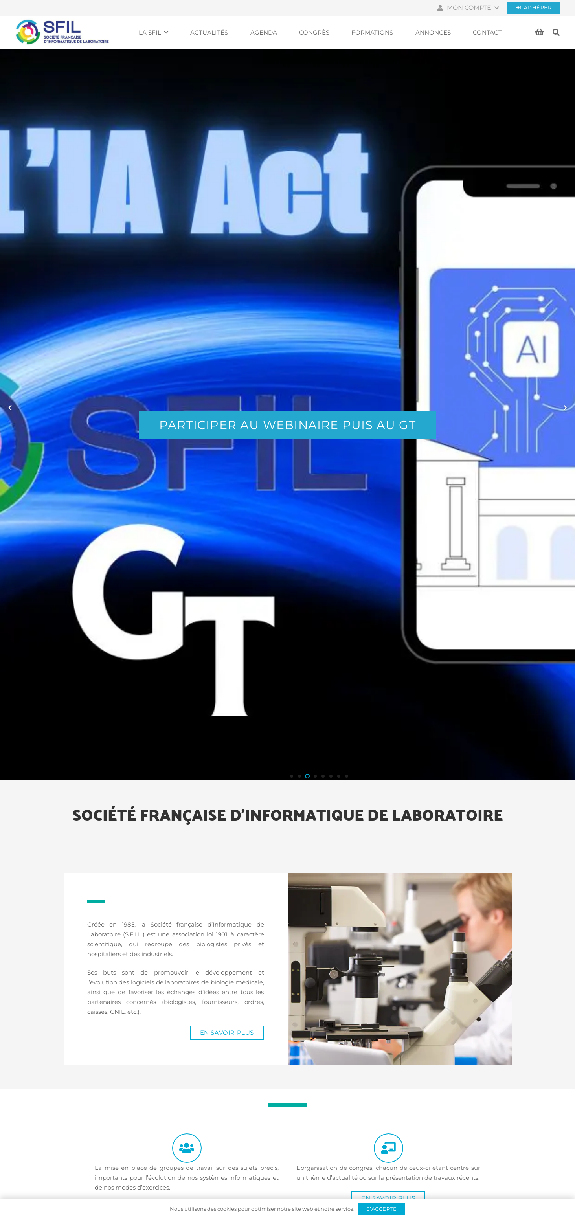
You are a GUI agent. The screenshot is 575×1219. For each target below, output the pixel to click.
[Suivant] (565, 407)
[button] (467, 8)
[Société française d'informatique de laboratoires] (62, 32)
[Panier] (539, 32)
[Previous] (10, 407)
